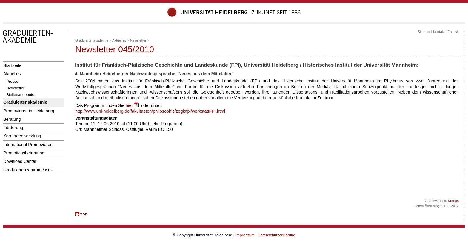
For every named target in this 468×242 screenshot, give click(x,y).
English (453, 31)
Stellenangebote (20, 94)
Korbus (453, 201)
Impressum (245, 235)
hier (133, 105)
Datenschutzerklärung (276, 235)
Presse (12, 81)
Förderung (13, 127)
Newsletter (15, 88)
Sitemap (424, 31)
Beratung (12, 119)
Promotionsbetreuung (23, 153)
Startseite (12, 65)
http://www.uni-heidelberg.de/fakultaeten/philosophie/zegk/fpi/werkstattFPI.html (150, 111)
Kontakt (439, 31)
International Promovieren (28, 144)
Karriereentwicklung (22, 136)
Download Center (19, 161)
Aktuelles (12, 73)
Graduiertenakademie (25, 102)
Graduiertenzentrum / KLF (28, 170)
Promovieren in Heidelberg (28, 110)
